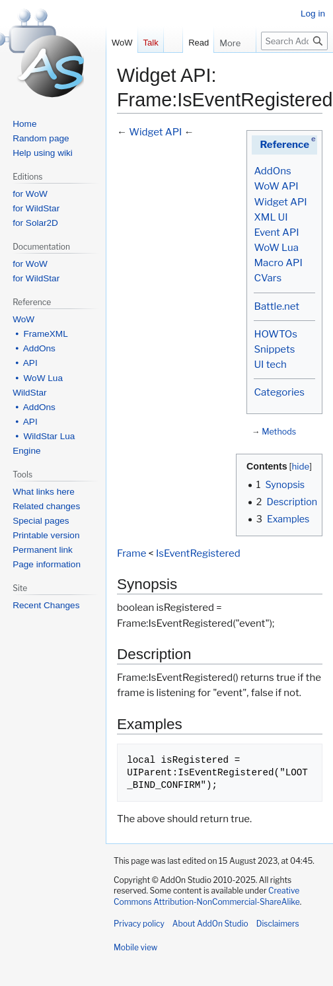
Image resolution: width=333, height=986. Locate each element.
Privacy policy (139, 924)
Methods (279, 432)
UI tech (270, 364)
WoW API (276, 186)
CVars (267, 278)
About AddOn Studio (210, 924)
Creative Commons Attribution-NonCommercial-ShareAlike (207, 896)
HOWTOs (275, 334)
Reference (284, 145)
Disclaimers (277, 924)
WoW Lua (276, 248)
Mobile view (135, 947)
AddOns (272, 171)
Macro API (278, 263)
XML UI (270, 217)
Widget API (280, 202)
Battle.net (276, 306)
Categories (279, 392)
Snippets (274, 349)
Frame (131, 553)
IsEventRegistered (198, 553)
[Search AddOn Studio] (294, 41)
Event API (276, 232)
